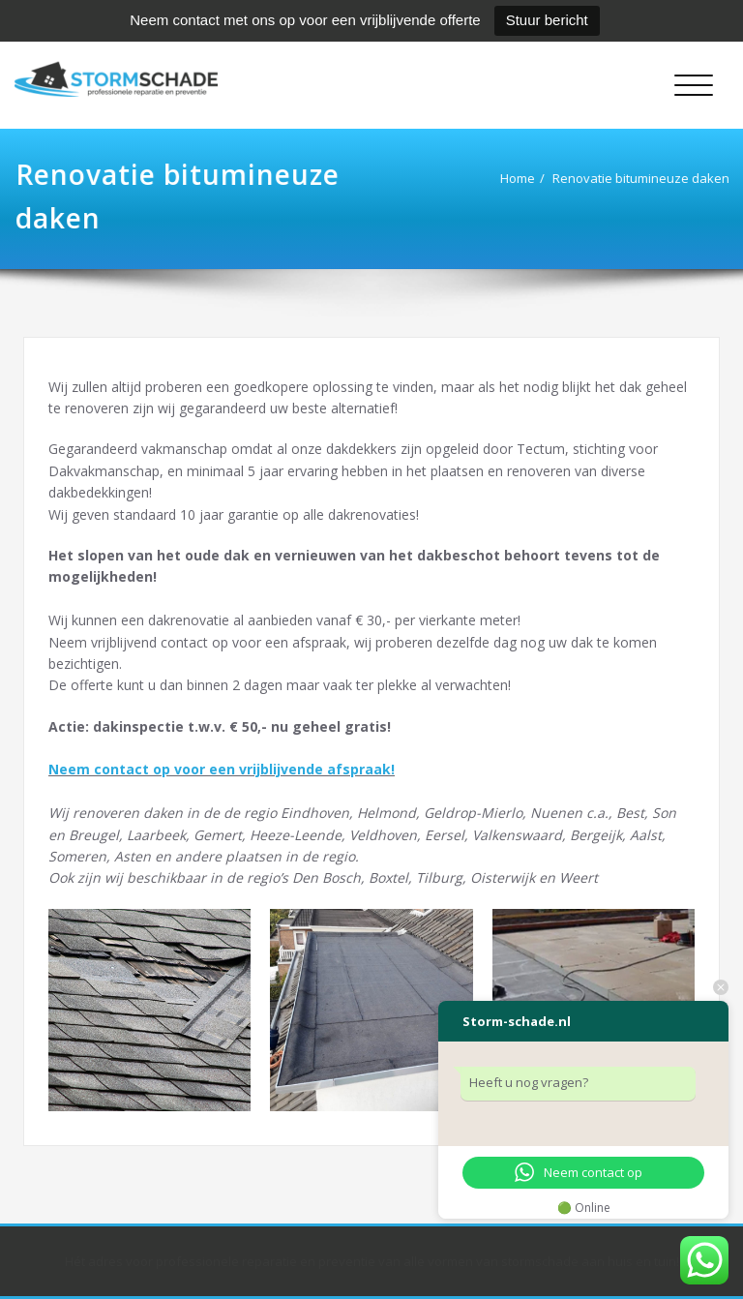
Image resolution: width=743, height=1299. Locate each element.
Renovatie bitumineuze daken (619, 178)
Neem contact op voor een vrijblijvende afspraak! (221, 769)
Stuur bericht (547, 20)
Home (496, 178)
